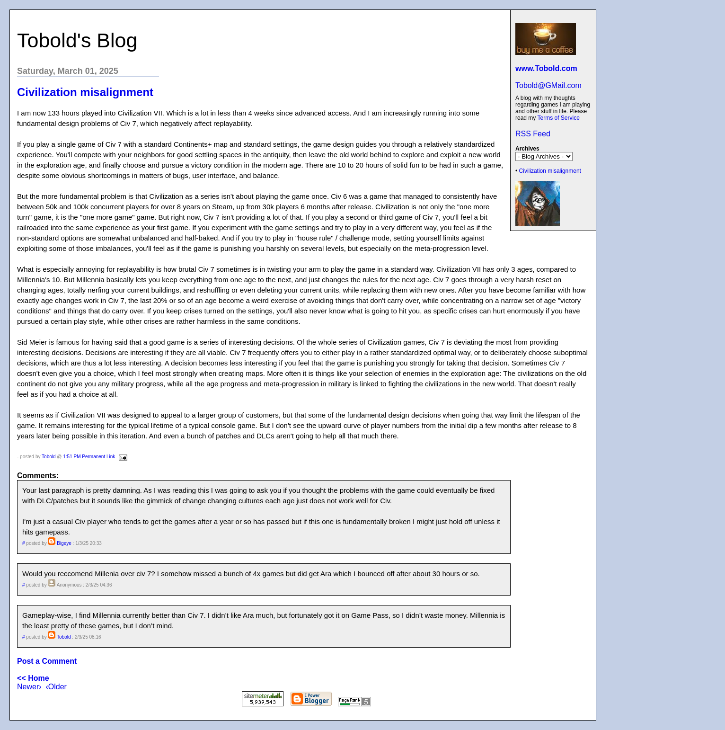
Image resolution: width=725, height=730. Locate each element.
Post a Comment (47, 661)
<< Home (33, 678)
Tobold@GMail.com (548, 85)
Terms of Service (558, 118)
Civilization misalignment (550, 171)
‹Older (55, 687)
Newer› (29, 687)
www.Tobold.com (546, 68)
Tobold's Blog (77, 40)
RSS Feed (532, 134)
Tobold (48, 456)
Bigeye (64, 543)
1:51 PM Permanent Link (89, 456)
